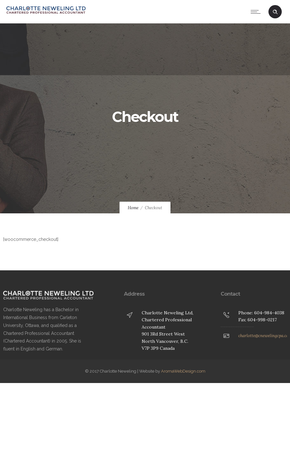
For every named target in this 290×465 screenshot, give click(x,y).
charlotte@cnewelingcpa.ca (263, 335)
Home (133, 208)
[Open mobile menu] (257, 11)
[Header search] (275, 12)
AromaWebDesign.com (183, 371)
